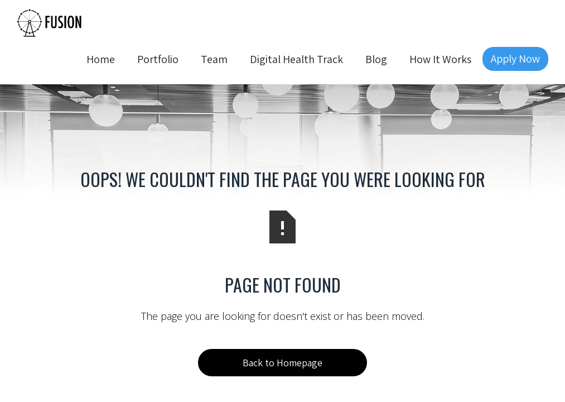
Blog (376, 59)
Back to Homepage (282, 362)
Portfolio (157, 59)
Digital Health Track (296, 59)
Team (214, 59)
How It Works (440, 59)
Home (100, 59)
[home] (50, 21)
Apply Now (515, 58)
